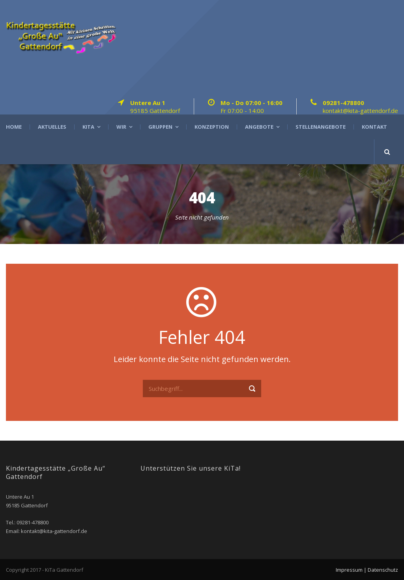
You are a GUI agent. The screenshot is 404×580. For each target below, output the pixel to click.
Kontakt (374, 127)
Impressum (349, 569)
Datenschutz (383, 569)
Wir (121, 127)
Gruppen (160, 127)
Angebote (259, 127)
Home (14, 127)
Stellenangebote (321, 127)
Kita (88, 127)
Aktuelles (52, 127)
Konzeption (212, 127)
